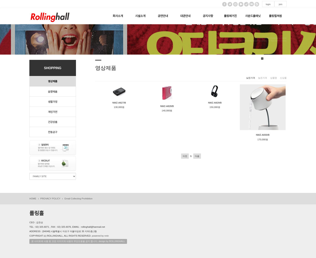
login (268, 4)
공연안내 (163, 16)
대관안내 (185, 16)
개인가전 (52, 112)
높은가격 (262, 78)
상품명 (273, 78)
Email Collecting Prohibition (78, 198)
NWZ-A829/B (215, 94)
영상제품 (52, 81)
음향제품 (52, 91)
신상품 (283, 78)
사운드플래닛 (252, 16)
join (280, 4)
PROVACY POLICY (50, 198)
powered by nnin (100, 236)
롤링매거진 (230, 16)
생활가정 (52, 102)
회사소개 (118, 16)
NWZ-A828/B (166, 95)
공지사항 (208, 16)
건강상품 (52, 122)
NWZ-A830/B (263, 110)
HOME (32, 198)
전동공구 (52, 132)
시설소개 (140, 16)
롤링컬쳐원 (275, 16)
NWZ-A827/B (119, 94)
